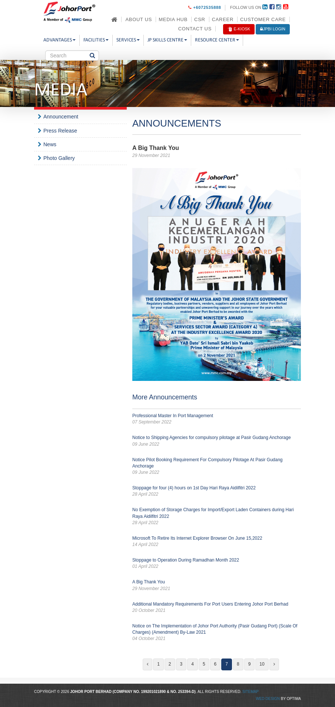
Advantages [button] (59, 40)
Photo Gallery (59, 158)
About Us (138, 19)
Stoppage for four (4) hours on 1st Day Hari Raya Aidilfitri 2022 (216, 491)
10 (261, 664)
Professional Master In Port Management (216, 419)
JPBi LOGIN (272, 29)
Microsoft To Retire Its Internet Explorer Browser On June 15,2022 (216, 542)
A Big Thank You (216, 585)
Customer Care (263, 19)
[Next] (274, 664)
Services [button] (128, 40)
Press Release (60, 131)
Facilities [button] (96, 40)
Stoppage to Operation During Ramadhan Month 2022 (216, 563)
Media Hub (173, 19)
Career (222, 19)
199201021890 (153, 692)
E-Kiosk (239, 29)
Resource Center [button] (217, 40)
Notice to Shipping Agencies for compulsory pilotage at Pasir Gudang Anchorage (216, 441)
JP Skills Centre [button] (167, 40)
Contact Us (195, 28)
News (49, 144)
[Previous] (147, 664)
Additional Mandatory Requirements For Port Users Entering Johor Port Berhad (216, 608)
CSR (199, 19)
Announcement (60, 117)
